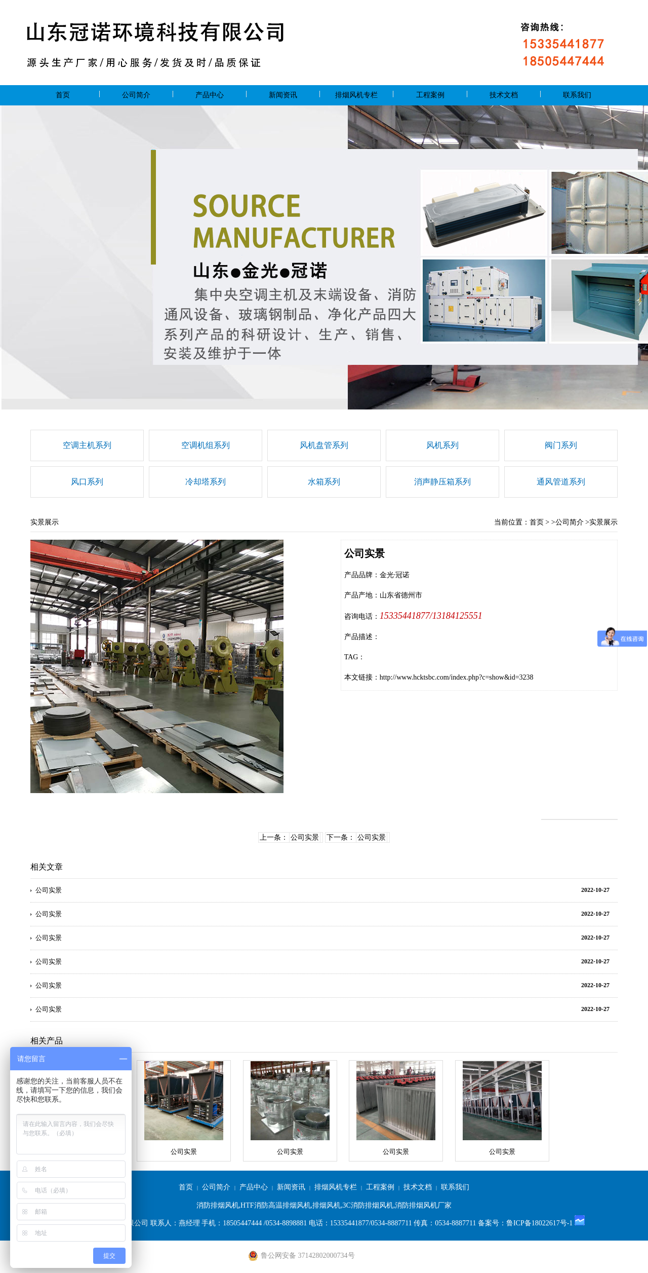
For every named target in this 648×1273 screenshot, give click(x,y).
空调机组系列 (205, 445)
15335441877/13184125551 (431, 616)
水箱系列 (324, 481)
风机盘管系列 (324, 445)
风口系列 (87, 481)
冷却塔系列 (205, 481)
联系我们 (577, 95)
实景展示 (603, 522)
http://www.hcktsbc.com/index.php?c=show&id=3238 (457, 677)
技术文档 (504, 95)
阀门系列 (561, 445)
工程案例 (430, 95)
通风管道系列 (561, 481)
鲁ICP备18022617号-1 (539, 1223)
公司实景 (305, 837)
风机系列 (442, 445)
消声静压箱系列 (442, 481)
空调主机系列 (87, 445)
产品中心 (209, 95)
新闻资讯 (283, 95)
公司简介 (136, 95)
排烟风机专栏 (356, 95)
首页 (63, 95)
